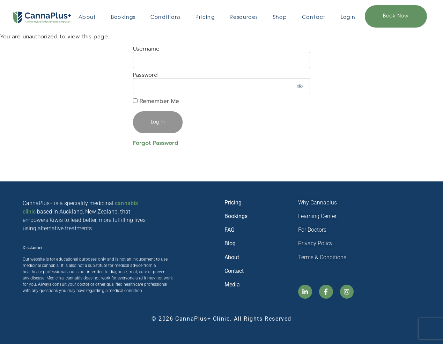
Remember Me (156, 101)
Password (145, 75)
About (87, 17)
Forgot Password (155, 143)
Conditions (165, 17)
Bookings (123, 17)
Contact (314, 17)
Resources (244, 17)
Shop (280, 17)
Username (146, 49)
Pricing (205, 17)
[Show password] (299, 86)
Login (348, 17)
